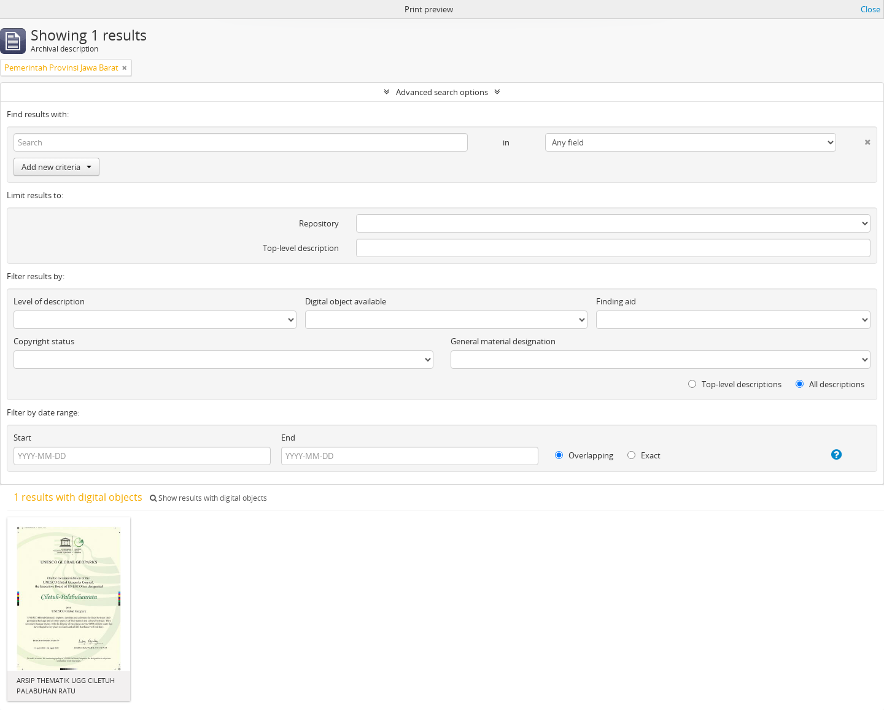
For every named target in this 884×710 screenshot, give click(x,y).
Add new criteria (56, 166)
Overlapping (584, 455)
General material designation (503, 341)
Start (22, 437)
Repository (319, 223)
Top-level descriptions (734, 384)
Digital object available (345, 301)
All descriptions (830, 384)
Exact (644, 455)
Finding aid (616, 301)
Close (870, 9)
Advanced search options (442, 92)
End (288, 437)
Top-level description (301, 247)
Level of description (49, 301)
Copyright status (44, 341)
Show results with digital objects (208, 498)
